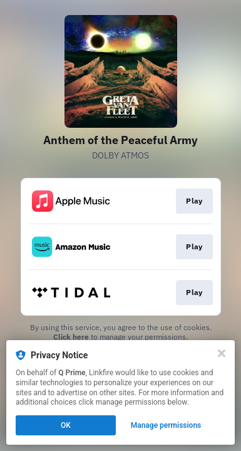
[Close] (222, 353)
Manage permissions (166, 425)
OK (66, 425)
